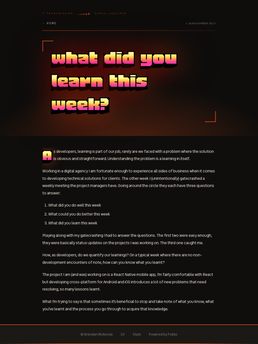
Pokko (172, 334)
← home (49, 23)
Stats (137, 334)
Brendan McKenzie (98, 334)
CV (123, 334)
